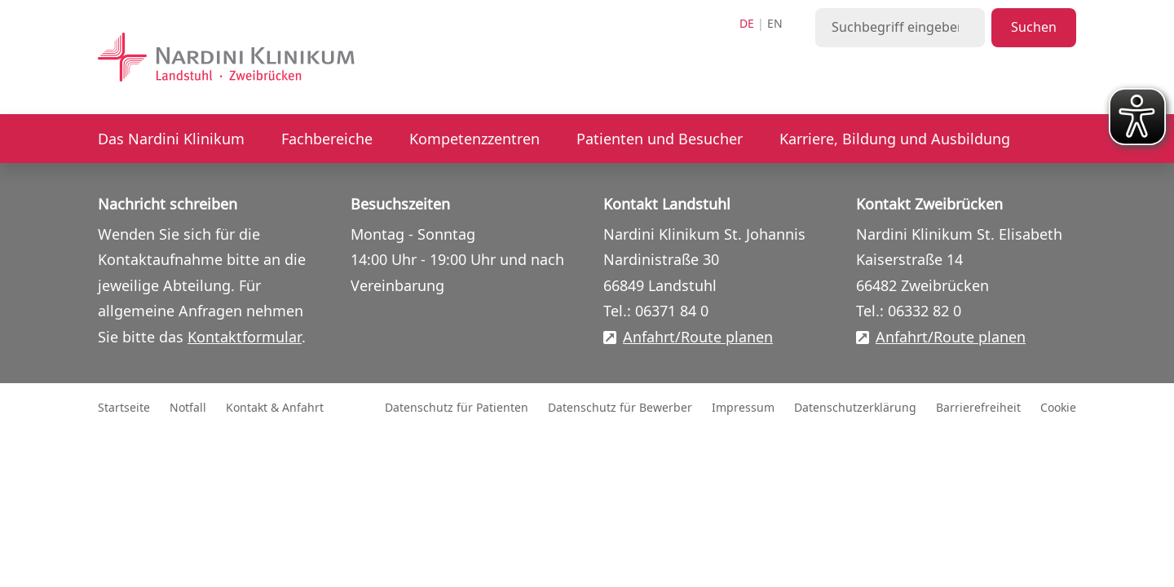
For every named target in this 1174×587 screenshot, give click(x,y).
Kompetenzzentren (474, 139)
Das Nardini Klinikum (171, 139)
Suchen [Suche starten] (1034, 28)
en (775, 24)
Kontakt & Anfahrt (275, 408)
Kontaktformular (245, 337)
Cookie (1058, 408)
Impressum (743, 408)
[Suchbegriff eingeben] (900, 27)
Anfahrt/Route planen (698, 338)
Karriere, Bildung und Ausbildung (894, 139)
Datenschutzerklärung (855, 408)
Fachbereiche (327, 139)
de (746, 24)
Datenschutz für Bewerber (620, 408)
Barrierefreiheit (978, 408)
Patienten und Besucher (659, 139)
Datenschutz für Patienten (456, 408)
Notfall (188, 408)
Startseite (124, 408)
